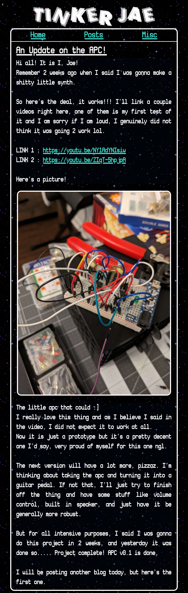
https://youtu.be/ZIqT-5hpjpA (84, 159)
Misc (149, 34)
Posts (93, 34)
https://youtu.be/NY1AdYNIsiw (84, 149)
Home (38, 34)
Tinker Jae (94, 17)
